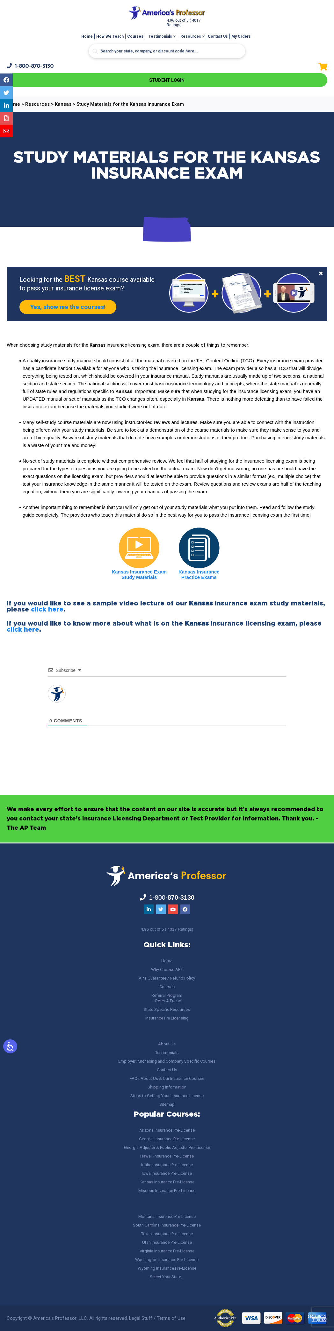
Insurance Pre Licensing (167, 1018)
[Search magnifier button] (95, 51)
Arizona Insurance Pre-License (167, 1130)
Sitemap (167, 1104)
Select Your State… (167, 1276)
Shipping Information (167, 1087)
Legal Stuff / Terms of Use (157, 1318)
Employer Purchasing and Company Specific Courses (166, 1061)
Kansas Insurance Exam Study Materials (139, 575)
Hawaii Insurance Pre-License (167, 1156)
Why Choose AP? (167, 969)
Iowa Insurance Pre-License (167, 1173)
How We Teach (110, 36)
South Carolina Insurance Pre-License (167, 1225)
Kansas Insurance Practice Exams (198, 575)
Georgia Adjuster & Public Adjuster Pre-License (167, 1147)
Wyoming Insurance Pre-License (167, 1268)
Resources (190, 36)
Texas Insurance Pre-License (167, 1233)
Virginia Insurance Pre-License (167, 1251)
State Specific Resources (167, 1009)
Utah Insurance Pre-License (167, 1242)
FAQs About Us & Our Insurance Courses (167, 1078)
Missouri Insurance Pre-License (166, 1190)
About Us (167, 1044)
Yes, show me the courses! (72, 308)
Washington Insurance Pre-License (167, 1259)
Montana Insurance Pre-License (167, 1216)
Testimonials (160, 36)
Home (87, 36)
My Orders (241, 36)
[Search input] (167, 51)
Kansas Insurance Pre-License (167, 1182)
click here (47, 611)
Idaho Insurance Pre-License (167, 1164)
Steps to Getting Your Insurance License (167, 1095)
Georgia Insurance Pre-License (167, 1138)
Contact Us (218, 36)
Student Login (167, 81)
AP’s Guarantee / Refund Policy (167, 978)
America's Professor (54, 1318)
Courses (135, 36)
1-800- (30, 66)
